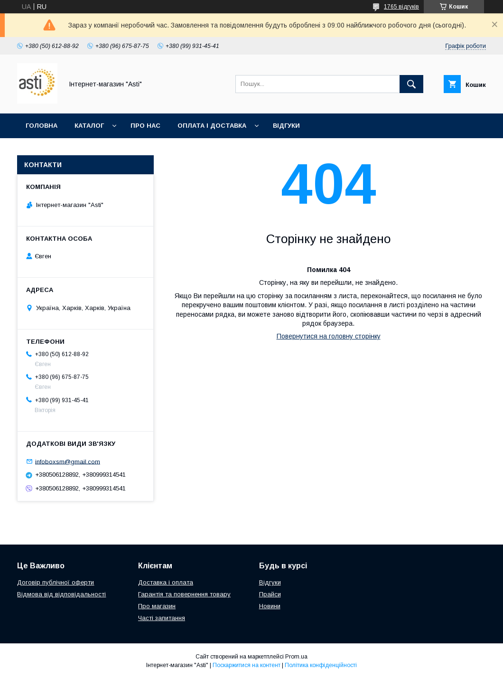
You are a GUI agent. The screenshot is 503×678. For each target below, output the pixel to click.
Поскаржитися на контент (246, 665)
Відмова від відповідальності (61, 594)
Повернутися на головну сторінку (329, 336)
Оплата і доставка (211, 125)
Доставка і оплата (165, 582)
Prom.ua (296, 656)
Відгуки (286, 125)
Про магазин (157, 606)
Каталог (89, 125)
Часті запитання (161, 618)
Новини (269, 606)
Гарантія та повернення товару (184, 594)
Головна (41, 125)
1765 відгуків (401, 6)
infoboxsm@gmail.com (67, 461)
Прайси (270, 594)
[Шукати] (411, 84)
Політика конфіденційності (321, 665)
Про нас (145, 125)
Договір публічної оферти (55, 582)
